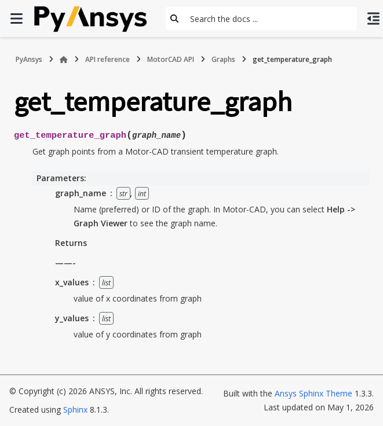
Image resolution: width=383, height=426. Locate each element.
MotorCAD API (170, 59)
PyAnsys (29, 59)
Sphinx (75, 409)
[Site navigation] (16, 18)
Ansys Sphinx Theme (313, 393)
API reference (107, 59)
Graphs (223, 59)
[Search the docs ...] (270, 18)
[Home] (64, 60)
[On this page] (373, 18)
